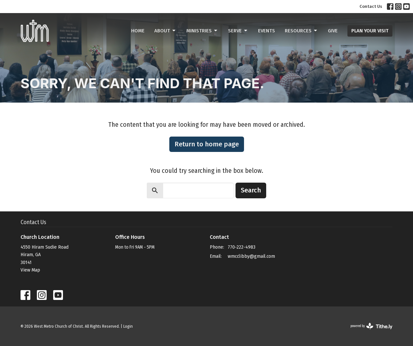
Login (128, 326)
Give (333, 31)
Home (138, 31)
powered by (371, 326)
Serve (238, 30)
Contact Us (370, 6)
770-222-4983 (241, 247)
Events (266, 31)
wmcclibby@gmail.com (251, 256)
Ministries (202, 30)
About (165, 30)
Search (251, 190)
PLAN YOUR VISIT (370, 31)
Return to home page (207, 144)
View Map (30, 270)
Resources (301, 30)
